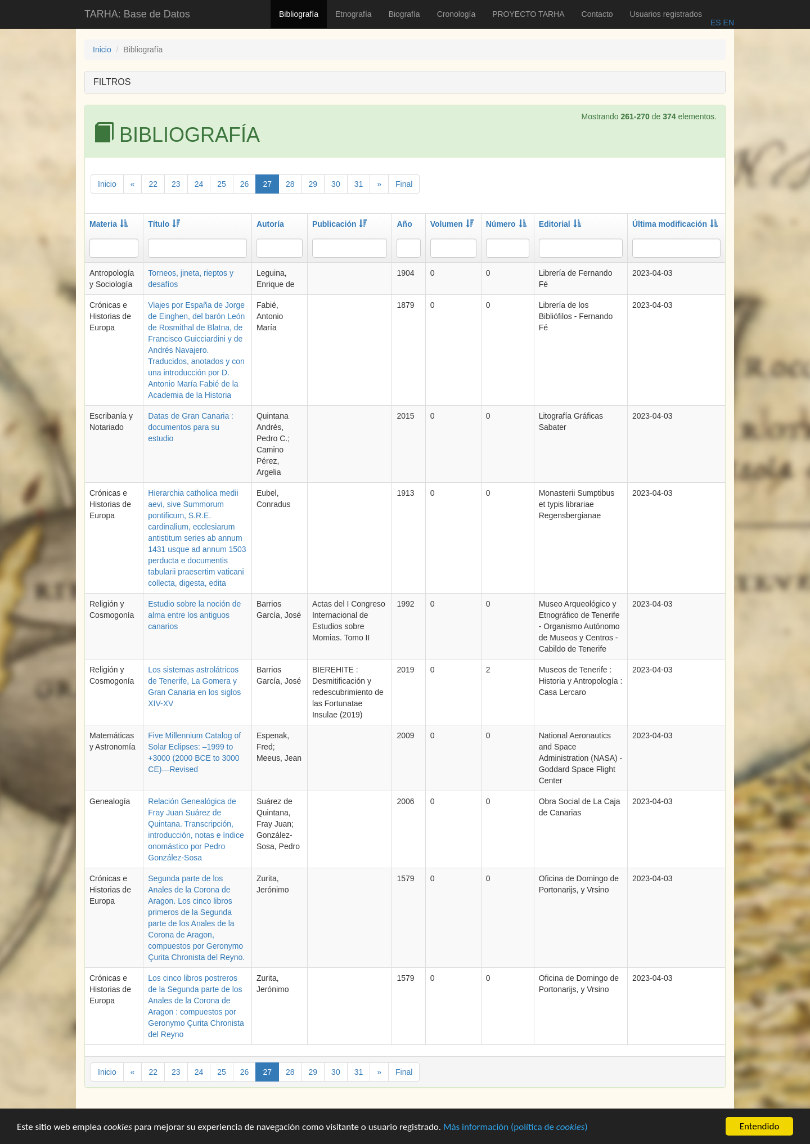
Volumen (452, 223)
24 (199, 184)
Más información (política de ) (515, 1128)
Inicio (102, 49)
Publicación (339, 223)
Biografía (404, 14)
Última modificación (675, 223)
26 (244, 184)
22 (153, 184)
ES (715, 22)
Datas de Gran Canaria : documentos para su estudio (190, 427)
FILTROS (111, 82)
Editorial (560, 223)
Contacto (597, 14)
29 (313, 184)
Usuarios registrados (666, 14)
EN (727, 22)
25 (221, 184)
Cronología (456, 14)
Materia (108, 223)
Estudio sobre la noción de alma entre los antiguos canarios (194, 615)
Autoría (270, 223)
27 (267, 184)
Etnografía (353, 14)
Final (403, 184)
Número (506, 223)
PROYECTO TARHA (528, 14)
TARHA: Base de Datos (137, 14)
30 (335, 184)
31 (358, 184)
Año (404, 223)
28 (290, 184)
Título (164, 223)
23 (176, 184)
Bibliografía (298, 14)
